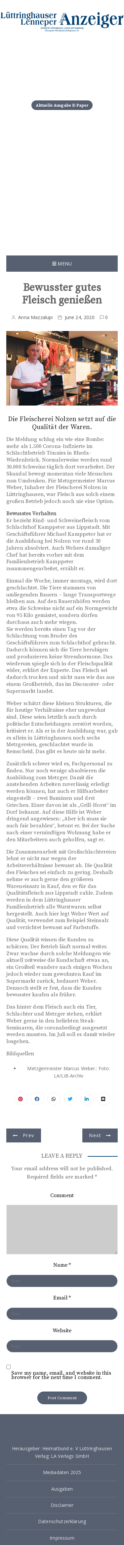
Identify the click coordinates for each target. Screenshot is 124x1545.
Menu (62, 263)
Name (62, 1265)
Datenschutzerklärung (62, 1521)
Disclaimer (62, 1505)
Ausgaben (62, 1489)
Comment (62, 1195)
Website (62, 1330)
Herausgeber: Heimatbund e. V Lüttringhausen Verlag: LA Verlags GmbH (62, 1452)
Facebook (37, 1098)
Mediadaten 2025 (62, 1472)
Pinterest (20, 1098)
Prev (28, 1135)
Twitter (70, 1098)
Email (62, 1298)
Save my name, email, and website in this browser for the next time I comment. (61, 1375)
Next (95, 1135)
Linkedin (87, 1098)
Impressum (62, 1538)
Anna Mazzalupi (35, 317)
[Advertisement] (62, 190)
